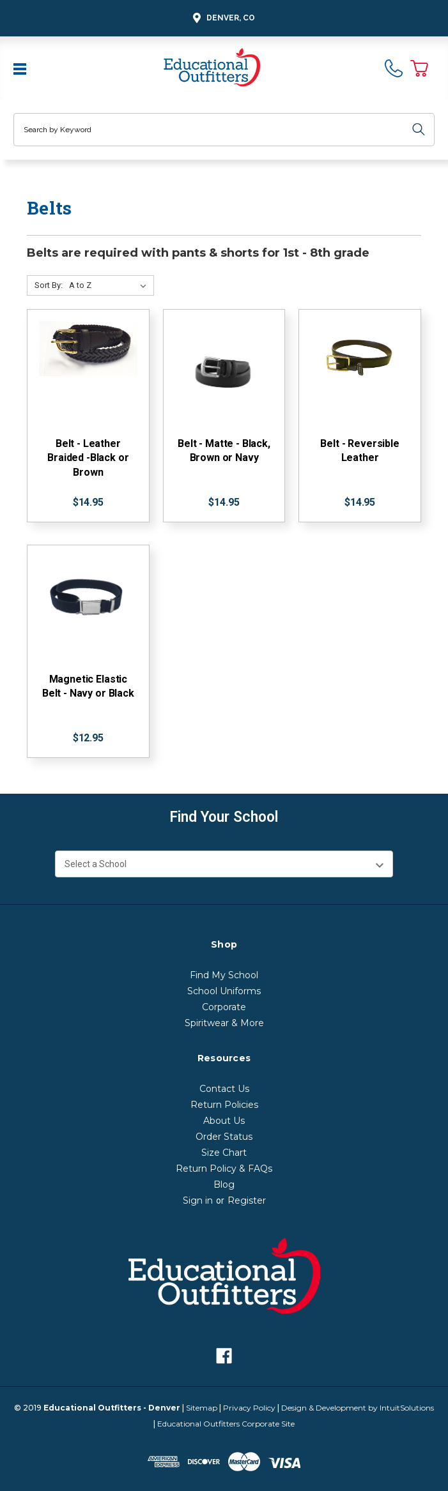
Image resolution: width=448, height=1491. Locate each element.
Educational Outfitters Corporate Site (226, 1423)
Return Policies (224, 1104)
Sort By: (49, 285)
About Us (224, 1120)
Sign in (198, 1200)
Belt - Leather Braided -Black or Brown (87, 457)
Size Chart (224, 1152)
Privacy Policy (249, 1407)
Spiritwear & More (224, 1023)
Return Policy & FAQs (224, 1168)
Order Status (224, 1136)
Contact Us (224, 1088)
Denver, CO (222, 18)
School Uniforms (224, 991)
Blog (224, 1184)
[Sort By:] (110, 285)
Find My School (224, 975)
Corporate (224, 1007)
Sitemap (201, 1407)
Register (247, 1200)
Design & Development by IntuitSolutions (357, 1407)
